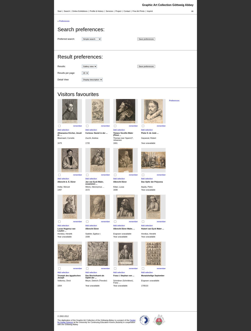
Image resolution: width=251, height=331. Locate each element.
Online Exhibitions (80, 11)
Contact (127, 11)
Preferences (64, 21)
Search (67, 11)
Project (118, 11)
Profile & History (97, 11)
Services (109, 11)
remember (77, 126)
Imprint (150, 11)
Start (60, 11)
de (192, 11)
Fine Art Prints (138, 11)
